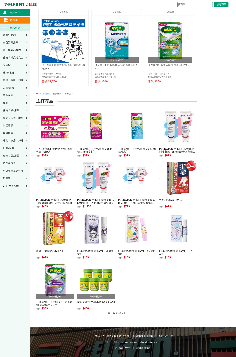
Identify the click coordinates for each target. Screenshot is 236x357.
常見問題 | (112, 336)
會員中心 (13, 12)
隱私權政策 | (138, 336)
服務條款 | (151, 336)
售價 (38, 156)
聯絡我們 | (100, 336)
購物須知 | (124, 336)
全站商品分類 (166, 336)
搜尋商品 (221, 4)
